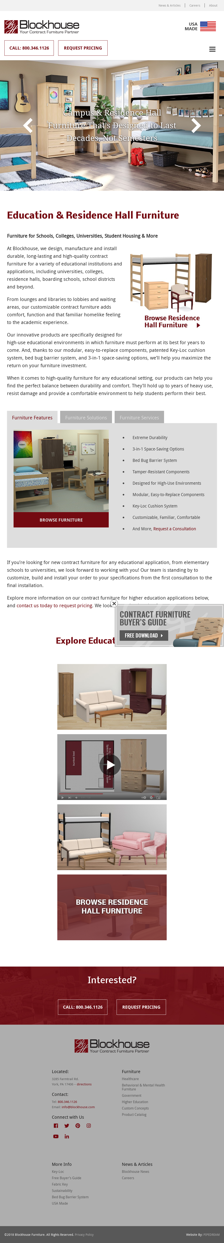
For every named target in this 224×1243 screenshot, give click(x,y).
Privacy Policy (84, 1234)
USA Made (60, 1203)
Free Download (144, 635)
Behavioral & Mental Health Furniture (143, 1087)
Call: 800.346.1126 (29, 48)
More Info (62, 1164)
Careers (194, 5)
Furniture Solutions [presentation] (86, 417)
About (213, 5)
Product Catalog (134, 1114)
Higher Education (135, 1101)
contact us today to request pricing (54, 605)
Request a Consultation (174, 529)
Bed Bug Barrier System (70, 1197)
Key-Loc (58, 1171)
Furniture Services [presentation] (139, 417)
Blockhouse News (135, 1171)
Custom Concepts (135, 1108)
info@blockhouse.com (78, 1107)
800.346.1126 (67, 1101)
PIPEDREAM (211, 1234)
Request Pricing (83, 48)
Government (131, 1095)
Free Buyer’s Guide (66, 1177)
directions (84, 1084)
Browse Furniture (61, 520)
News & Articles (169, 5)
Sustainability (62, 1190)
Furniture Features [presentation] (32, 417)
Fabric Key (60, 1184)
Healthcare (130, 1078)
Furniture (131, 1071)
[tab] (32, 417)
